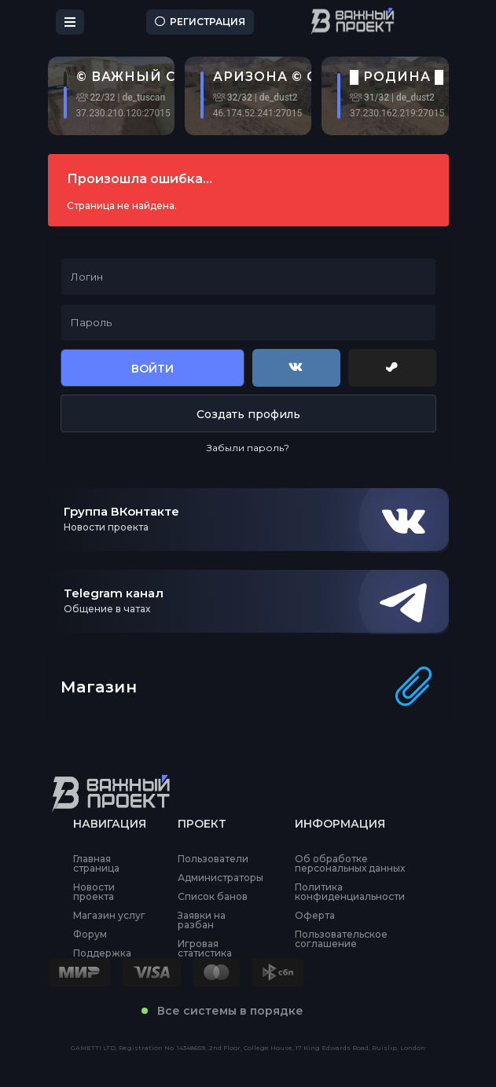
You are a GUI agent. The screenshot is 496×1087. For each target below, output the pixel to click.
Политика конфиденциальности (350, 892)
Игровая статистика (205, 948)
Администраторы (220, 878)
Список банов (213, 897)
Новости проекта (94, 892)
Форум (90, 934)
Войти (152, 369)
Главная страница (96, 863)
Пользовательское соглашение (341, 939)
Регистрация (200, 22)
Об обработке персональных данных (350, 863)
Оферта (315, 915)
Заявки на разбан (202, 920)
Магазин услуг (109, 915)
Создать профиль (248, 414)
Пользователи (213, 859)
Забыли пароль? (248, 448)
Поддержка (102, 953)
